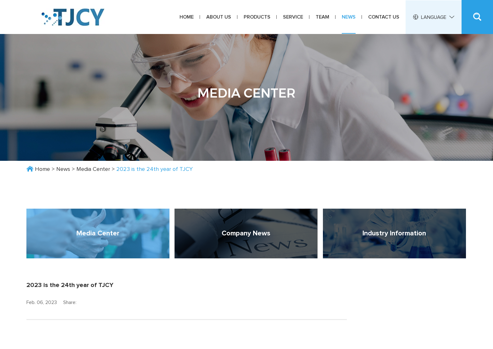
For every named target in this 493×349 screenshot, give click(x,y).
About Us (218, 17)
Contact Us (383, 17)
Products (257, 17)
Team (322, 17)
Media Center (93, 169)
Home (187, 17)
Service (293, 17)
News (349, 17)
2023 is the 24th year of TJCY (154, 169)
